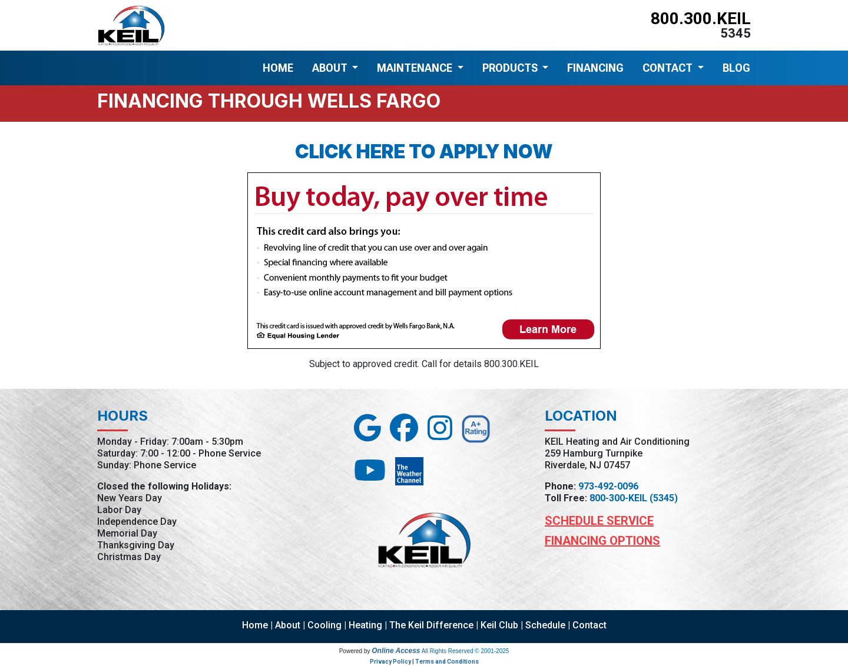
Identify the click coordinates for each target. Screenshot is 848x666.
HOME (278, 68)
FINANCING (595, 68)
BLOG (736, 68)
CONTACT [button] (668, 68)
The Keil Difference (431, 625)
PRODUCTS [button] (511, 68)
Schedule (545, 625)
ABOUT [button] (331, 68)
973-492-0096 (608, 486)
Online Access (396, 651)
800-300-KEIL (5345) (633, 498)
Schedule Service (599, 521)
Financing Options (602, 541)
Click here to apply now (424, 151)
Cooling (324, 625)
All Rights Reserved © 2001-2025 (465, 651)
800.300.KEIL (701, 18)
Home (255, 625)
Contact (589, 625)
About (287, 625)
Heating (365, 625)
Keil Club (499, 625)
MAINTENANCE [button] (416, 68)
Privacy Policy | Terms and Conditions (424, 661)
